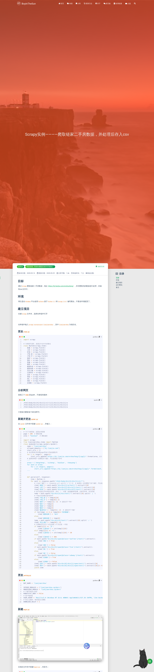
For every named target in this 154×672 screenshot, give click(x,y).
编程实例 (101, 266)
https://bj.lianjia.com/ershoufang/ (61, 286)
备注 (117, 287)
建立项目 (119, 283)
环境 (117, 280)
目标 (117, 278)
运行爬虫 (119, 285)
